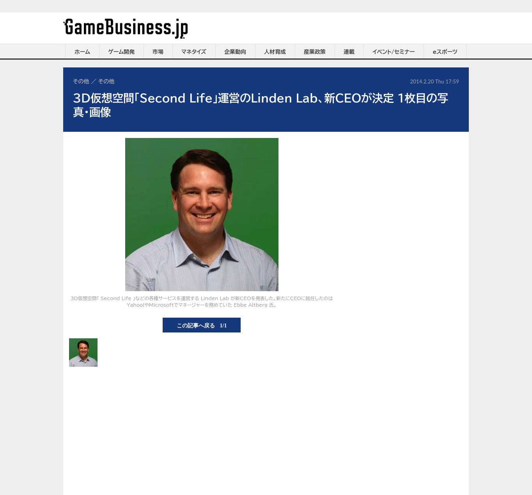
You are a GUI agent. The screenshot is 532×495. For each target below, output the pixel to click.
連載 (349, 52)
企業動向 (235, 52)
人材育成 (275, 52)
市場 (158, 52)
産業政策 (315, 52)
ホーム (82, 52)
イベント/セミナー (393, 52)
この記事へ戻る (202, 325)
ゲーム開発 (121, 52)
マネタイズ (193, 52)
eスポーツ (445, 52)
